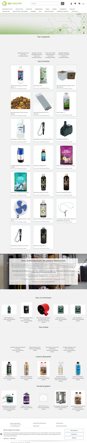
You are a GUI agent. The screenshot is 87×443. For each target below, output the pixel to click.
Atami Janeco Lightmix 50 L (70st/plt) (20, 192)
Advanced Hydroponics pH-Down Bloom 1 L (19, 86)
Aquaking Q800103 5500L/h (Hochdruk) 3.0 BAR (20, 166)
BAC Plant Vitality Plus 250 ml (41, 192)
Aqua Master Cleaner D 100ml (18, 139)
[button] (71, 4)
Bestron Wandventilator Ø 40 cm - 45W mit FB (20, 219)
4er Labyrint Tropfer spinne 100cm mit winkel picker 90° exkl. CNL (66, 219)
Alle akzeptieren (74, 430)
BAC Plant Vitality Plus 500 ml (64, 192)
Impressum (6, 438)
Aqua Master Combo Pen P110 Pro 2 (20, 245)
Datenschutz (13, 438)
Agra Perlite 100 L (38, 85)
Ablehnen (74, 437)
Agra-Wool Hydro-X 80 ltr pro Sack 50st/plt (19, 113)
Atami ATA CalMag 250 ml (40, 165)
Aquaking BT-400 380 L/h (63, 139)
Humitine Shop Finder (61, 426)
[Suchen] (46, 3)
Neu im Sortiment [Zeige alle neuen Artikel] (43, 298)
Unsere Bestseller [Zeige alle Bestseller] (43, 357)
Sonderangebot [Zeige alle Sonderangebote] (43, 386)
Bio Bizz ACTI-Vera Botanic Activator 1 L (43, 219)
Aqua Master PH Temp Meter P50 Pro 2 (43, 139)
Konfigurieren (74, 434)
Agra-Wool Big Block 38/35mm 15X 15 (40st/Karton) (66, 86)
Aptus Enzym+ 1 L (61, 112)
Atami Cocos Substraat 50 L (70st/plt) (66, 165)
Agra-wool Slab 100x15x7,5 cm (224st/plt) (41, 113)
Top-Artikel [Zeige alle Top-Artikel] (43, 327)
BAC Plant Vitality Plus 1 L (40, 245)
